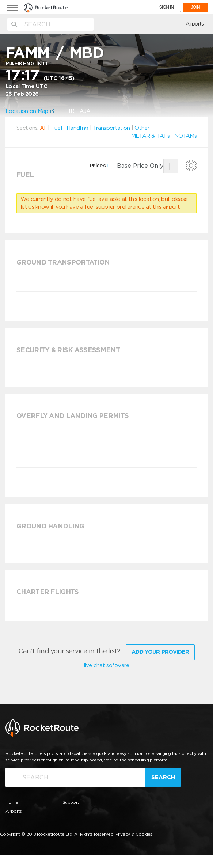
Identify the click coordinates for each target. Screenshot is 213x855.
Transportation (111, 128)
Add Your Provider (160, 650)
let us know (34, 207)
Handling (77, 128)
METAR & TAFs (150, 136)
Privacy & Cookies (133, 833)
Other (141, 128)
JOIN (195, 7)
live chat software (106, 664)
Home (11, 801)
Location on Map (29, 111)
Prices (99, 165)
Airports (195, 24)
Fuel (56, 128)
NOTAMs (185, 136)
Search (163, 776)
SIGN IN (166, 7)
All (43, 128)
